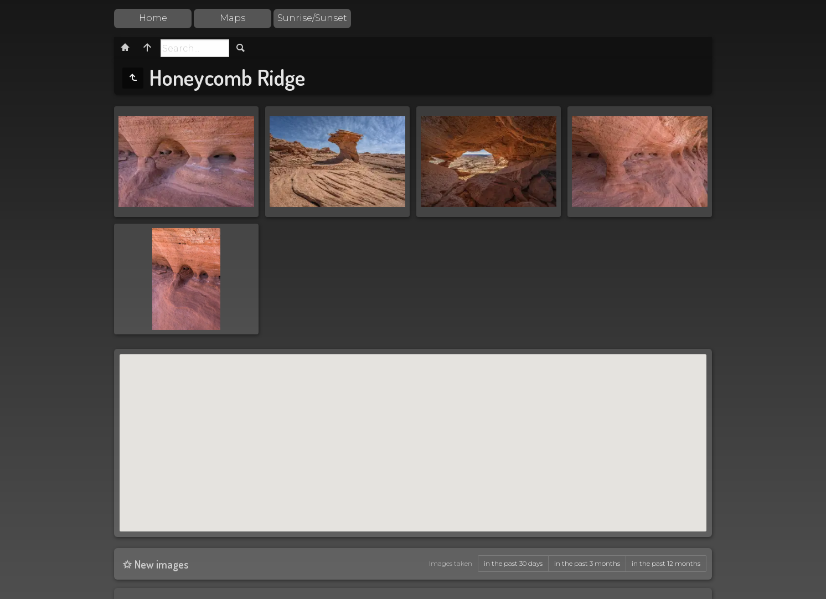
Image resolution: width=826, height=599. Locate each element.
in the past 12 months (666, 563)
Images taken (450, 563)
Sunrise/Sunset (312, 18)
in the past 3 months (587, 563)
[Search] (195, 48)
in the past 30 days (513, 563)
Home (153, 18)
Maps (232, 18)
